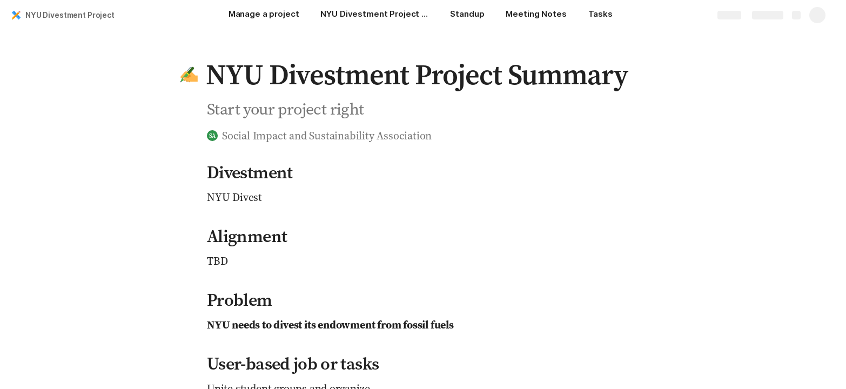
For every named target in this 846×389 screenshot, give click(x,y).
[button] (189, 74)
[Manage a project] (264, 15)
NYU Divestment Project (70, 14)
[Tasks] (600, 15)
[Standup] (467, 15)
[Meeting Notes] (536, 15)
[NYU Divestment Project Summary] (374, 15)
